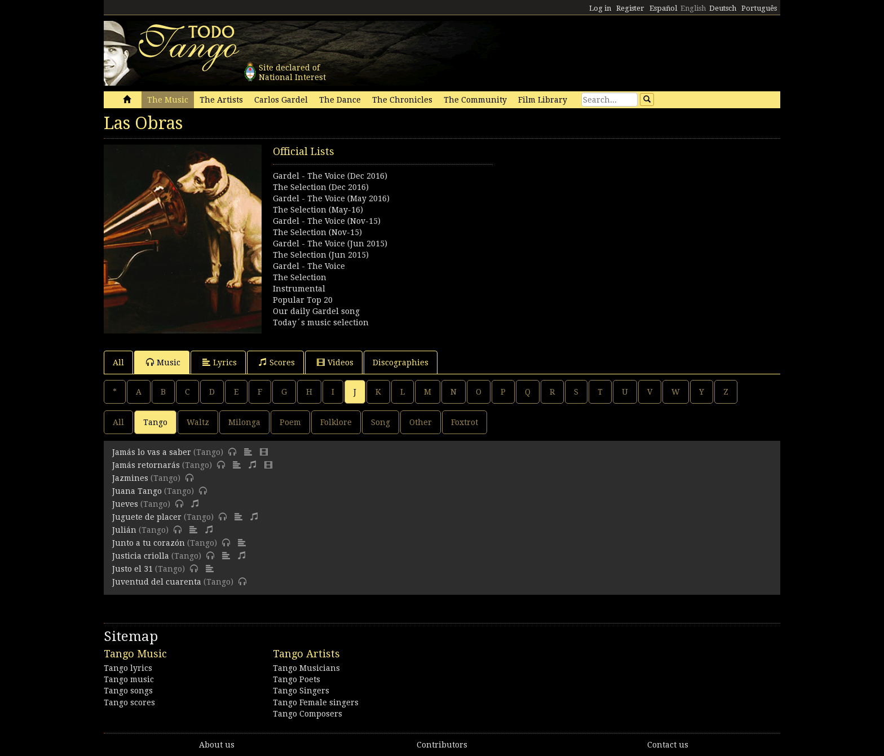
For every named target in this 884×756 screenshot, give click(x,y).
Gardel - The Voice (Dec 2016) (330, 175)
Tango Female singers (316, 702)
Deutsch (722, 8)
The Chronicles (402, 99)
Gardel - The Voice (309, 266)
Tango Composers (307, 713)
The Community (475, 99)
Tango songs (128, 690)
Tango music (129, 679)
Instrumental (299, 288)
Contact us (667, 744)
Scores (277, 362)
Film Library (542, 99)
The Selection (299, 277)
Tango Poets (296, 679)
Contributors (442, 744)
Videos (335, 362)
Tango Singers (301, 690)
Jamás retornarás (146, 465)
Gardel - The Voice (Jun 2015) (330, 243)
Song (380, 422)
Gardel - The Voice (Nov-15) (327, 221)
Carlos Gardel (281, 99)
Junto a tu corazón (148, 542)
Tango (155, 422)
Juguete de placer (147, 516)
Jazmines (130, 478)
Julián (124, 529)
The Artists (221, 99)
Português (759, 8)
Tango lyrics (128, 668)
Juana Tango (137, 491)
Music (163, 362)
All (118, 362)
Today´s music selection (321, 322)
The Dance (340, 99)
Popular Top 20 (303, 299)
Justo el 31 (132, 568)
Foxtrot (464, 422)
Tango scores (129, 702)
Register (630, 8)
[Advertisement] (611, 223)
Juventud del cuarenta (156, 581)
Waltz (198, 422)
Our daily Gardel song (316, 311)
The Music (167, 99)
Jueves (125, 504)
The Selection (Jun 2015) (321, 254)
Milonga (244, 422)
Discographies (400, 362)
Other (420, 422)
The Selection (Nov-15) (317, 232)
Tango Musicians (306, 668)
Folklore (336, 422)
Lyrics (219, 362)
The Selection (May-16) (318, 209)
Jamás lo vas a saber (151, 452)
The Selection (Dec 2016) (321, 187)
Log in (600, 8)
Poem (290, 422)
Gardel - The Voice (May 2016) (331, 198)
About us (217, 744)
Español (663, 8)
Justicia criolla (140, 555)
